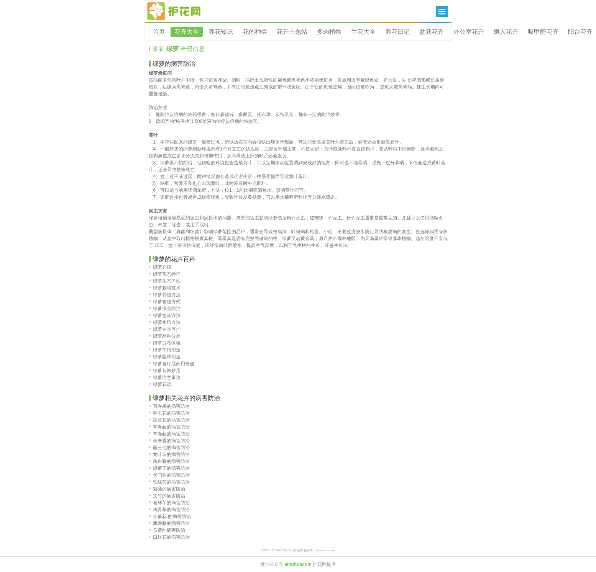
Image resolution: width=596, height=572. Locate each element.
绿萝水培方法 (165, 322)
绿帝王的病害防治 (169, 468)
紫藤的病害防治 (167, 489)
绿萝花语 (160, 384)
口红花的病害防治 (169, 537)
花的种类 (255, 31)
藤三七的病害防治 (169, 447)
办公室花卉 (468, 31)
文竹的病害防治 (167, 495)
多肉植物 (329, 31)
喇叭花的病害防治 (169, 413)
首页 (159, 31)
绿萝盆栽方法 (165, 315)
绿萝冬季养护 (165, 329)
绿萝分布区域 (165, 343)
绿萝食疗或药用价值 (171, 363)
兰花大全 (363, 31)
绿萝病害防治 (165, 308)
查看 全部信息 (178, 49)
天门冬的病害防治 (169, 475)
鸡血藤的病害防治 (169, 461)
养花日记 (397, 31)
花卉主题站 (292, 31)
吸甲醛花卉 (543, 31)
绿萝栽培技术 (165, 288)
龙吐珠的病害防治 (169, 454)
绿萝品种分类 (165, 336)
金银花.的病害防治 (170, 516)
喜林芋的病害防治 (169, 502)
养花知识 (221, 31)
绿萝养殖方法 (165, 294)
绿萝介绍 (160, 267)
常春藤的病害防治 (169, 433)
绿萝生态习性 (165, 281)
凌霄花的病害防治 (169, 420)
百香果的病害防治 (169, 406)
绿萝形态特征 (165, 274)
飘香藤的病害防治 (169, 523)
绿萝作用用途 (165, 350)
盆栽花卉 (431, 31)
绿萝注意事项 (165, 377)
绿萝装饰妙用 (165, 370)
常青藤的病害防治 (169, 427)
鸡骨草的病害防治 (169, 509)
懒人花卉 (506, 31)
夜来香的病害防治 (169, 440)
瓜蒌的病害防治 (167, 530)
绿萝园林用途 (165, 357)
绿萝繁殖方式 (165, 301)
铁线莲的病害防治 (169, 482)
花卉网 (174, 11)
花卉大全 (186, 31)
